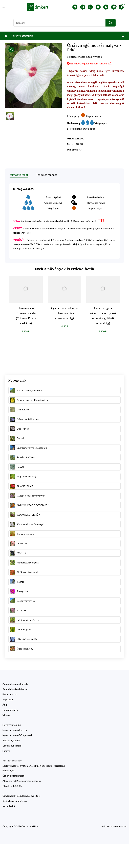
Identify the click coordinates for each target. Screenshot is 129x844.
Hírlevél (6, 750)
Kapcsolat (8, 699)
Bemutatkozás (10, 693)
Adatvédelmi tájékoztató (15, 683)
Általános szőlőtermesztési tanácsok (22, 780)
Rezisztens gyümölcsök (15, 800)
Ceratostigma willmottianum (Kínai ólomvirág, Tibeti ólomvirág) (103, 315)
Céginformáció (10, 709)
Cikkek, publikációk (12, 745)
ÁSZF (5, 704)
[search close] (119, 5)
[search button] (110, 23)
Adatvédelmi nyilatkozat (15, 688)
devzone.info (119, 825)
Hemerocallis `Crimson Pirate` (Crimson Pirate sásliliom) (26, 315)
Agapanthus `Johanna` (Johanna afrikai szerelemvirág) (64, 312)
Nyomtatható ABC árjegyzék (17, 734)
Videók (6, 714)
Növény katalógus (12, 724)
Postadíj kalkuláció (12, 760)
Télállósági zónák (11, 739)
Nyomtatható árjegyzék (15, 729)
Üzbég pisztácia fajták (14, 775)
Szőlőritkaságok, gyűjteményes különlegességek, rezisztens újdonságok (34, 767)
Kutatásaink (9, 805)
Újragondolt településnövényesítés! (21, 795)
